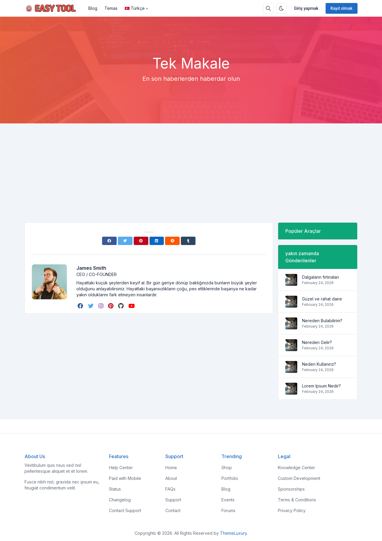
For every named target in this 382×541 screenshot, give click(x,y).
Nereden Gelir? (317, 342)
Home (171, 467)
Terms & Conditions (297, 499)
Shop (226, 467)
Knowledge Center (296, 467)
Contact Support (125, 510)
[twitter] (91, 306)
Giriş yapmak (306, 8)
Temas (111, 8)
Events (228, 499)
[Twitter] (125, 241)
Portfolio (229, 478)
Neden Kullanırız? (319, 364)
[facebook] (81, 306)
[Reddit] (172, 241)
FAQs (170, 489)
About (171, 478)
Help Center (121, 467)
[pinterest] (111, 306)
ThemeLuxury (233, 533)
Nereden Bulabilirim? (322, 320)
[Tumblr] (188, 241)
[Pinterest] (141, 241)
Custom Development (299, 478)
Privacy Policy (292, 510)
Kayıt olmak (342, 8)
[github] (121, 306)
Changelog (120, 499)
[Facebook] (109, 241)
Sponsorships (291, 489)
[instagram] (101, 306)
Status (115, 489)
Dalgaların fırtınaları (320, 277)
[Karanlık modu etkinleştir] (281, 8)
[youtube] (132, 306)
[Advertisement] (191, 168)
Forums (228, 510)
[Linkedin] (157, 241)
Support (173, 499)
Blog (92, 8)
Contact (173, 510)
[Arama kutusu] (268, 8)
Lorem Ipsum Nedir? (321, 385)
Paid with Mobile (125, 478)
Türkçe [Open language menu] (135, 8)
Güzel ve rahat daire (322, 298)
